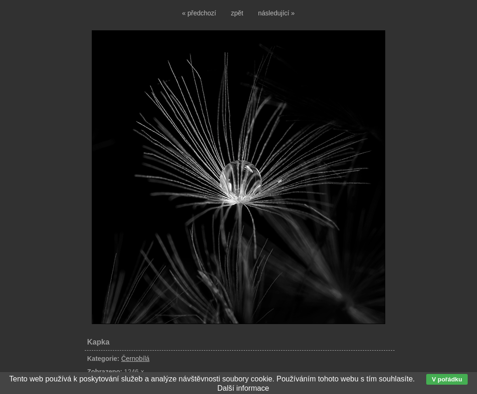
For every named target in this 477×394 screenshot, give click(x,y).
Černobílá (135, 358)
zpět (237, 13)
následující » (276, 13)
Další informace (243, 388)
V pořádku (447, 379)
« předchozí (199, 13)
